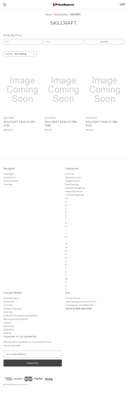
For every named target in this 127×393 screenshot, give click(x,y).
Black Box (8, 326)
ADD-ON (7, 312)
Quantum (8, 329)
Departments (72, 181)
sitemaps (8, 174)
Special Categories (75, 188)
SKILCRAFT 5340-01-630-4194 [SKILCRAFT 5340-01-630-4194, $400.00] (19, 123)
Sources (69, 174)
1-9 (66, 198)
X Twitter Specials (74, 195)
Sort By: (9, 54)
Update (104, 41)
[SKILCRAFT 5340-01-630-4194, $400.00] (22, 89)
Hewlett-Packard (12, 308)
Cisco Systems (11, 298)
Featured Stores (74, 191)
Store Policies (10, 181)
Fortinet (7, 305)
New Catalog (72, 184)
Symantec (8, 301)
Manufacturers (73, 177)
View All (7, 333)
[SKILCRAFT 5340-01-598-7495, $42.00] (63, 89)
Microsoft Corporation (15, 319)
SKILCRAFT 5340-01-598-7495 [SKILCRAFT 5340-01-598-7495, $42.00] (61, 123)
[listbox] (25, 53)
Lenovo (7, 322)
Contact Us (9, 177)
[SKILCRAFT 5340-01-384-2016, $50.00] (104, 89)
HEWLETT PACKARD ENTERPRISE (20, 315)
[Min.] (22, 41)
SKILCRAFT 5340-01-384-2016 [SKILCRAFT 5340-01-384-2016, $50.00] (102, 123)
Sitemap (7, 184)
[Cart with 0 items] (122, 4)
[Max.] (63, 41)
